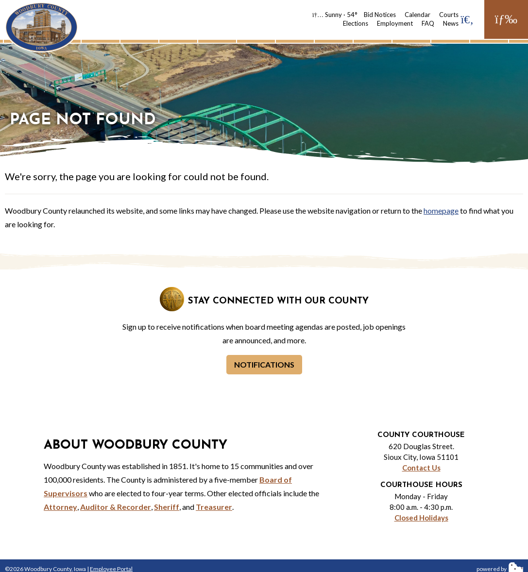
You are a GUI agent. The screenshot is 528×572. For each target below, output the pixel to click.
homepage (441, 210)
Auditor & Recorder (115, 506)
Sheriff (166, 506)
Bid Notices (380, 14)
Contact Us (421, 467)
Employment (395, 23)
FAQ (428, 23)
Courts (449, 14)
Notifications (264, 364)
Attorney (60, 506)
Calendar (417, 14)
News (451, 23)
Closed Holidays (421, 517)
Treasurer (214, 506)
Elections (355, 23)
